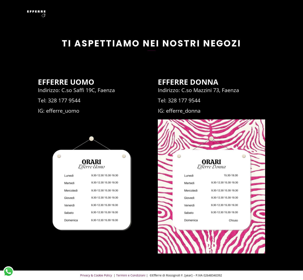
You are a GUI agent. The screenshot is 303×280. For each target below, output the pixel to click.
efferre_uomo (62, 110)
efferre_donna (183, 110)
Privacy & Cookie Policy (96, 275)
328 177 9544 (64, 100)
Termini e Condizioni (130, 275)
